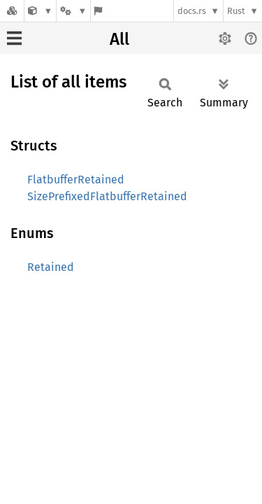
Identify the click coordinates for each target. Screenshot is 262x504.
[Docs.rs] (12, 11)
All (119, 39)
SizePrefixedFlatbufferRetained (107, 196)
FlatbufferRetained (75, 179)
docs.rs (191, 11)
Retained (50, 267)
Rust (236, 11)
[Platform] (73, 11)
